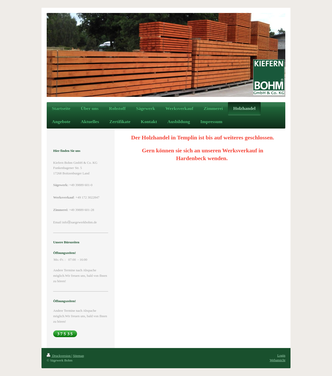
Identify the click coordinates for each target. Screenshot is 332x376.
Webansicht (277, 360)
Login (281, 355)
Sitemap (78, 356)
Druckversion (59, 356)
